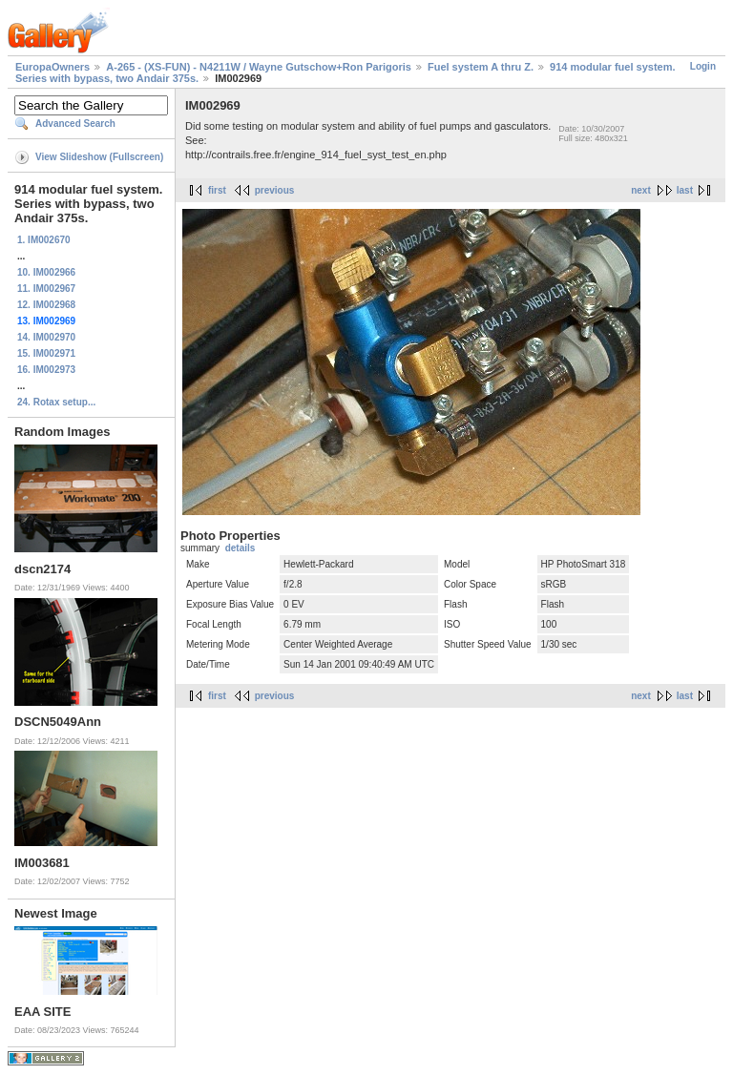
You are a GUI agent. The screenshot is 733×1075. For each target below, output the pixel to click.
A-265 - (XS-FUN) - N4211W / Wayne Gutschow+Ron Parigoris (258, 66)
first (217, 190)
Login (703, 66)
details (240, 548)
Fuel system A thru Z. (481, 66)
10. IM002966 (46, 272)
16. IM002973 (46, 369)
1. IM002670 (44, 240)
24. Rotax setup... (56, 402)
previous (275, 190)
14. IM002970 (46, 337)
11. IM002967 (46, 288)
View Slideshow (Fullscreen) (99, 157)
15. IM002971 (46, 353)
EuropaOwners (52, 66)
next (641, 190)
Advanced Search (75, 123)
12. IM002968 (46, 305)
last (685, 190)
